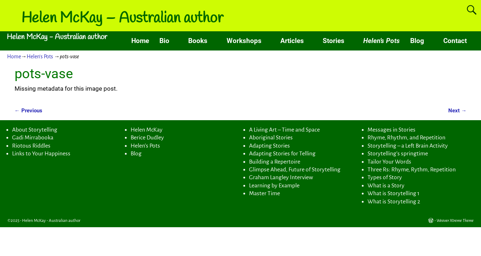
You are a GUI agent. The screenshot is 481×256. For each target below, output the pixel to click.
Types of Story (385, 177)
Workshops (244, 41)
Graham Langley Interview (281, 177)
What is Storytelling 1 (393, 193)
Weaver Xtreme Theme (455, 220)
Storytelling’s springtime (398, 153)
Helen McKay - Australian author (57, 37)
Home (140, 41)
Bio (164, 41)
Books (197, 41)
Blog (417, 41)
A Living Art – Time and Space (284, 130)
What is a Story (386, 185)
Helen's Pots (40, 56)
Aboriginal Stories (271, 137)
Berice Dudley (147, 137)
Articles (292, 41)
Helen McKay (147, 130)
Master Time (264, 193)
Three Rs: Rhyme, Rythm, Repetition (412, 169)
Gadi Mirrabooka (32, 137)
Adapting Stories (269, 146)
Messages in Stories (392, 130)
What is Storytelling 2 (394, 201)
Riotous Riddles (31, 146)
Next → (457, 110)
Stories (333, 41)
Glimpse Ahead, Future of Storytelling (294, 169)
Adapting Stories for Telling (282, 153)
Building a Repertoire (274, 162)
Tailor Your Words (389, 162)
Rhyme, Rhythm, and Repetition (406, 137)
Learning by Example (274, 185)
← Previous (28, 110)
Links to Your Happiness (41, 153)
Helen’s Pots (381, 41)
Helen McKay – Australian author (122, 18)
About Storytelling (34, 130)
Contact (455, 41)
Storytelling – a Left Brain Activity (408, 146)
